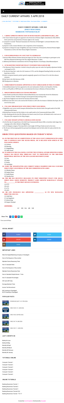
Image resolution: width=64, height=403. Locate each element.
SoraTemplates (28, 401)
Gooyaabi (43, 401)
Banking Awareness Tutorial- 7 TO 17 (12, 393)
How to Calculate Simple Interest (10, 274)
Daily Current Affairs (25, 21)
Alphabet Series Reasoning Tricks (11, 261)
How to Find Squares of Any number (11, 258)
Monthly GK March (7, 347)
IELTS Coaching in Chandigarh (10, 292)
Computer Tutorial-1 (7, 362)
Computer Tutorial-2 (7, 364)
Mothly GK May (6, 343)
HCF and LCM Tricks (7, 281)
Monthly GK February (7, 350)
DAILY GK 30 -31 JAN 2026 (17, 308)
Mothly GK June (6, 340)
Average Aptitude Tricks (8, 284)
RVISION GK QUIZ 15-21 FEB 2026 (19, 301)
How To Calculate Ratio (8, 264)
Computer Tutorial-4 (7, 369)
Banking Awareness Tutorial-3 (10, 389)
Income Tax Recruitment (8, 287)
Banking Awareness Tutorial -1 (10, 384)
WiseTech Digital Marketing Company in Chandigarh (15, 255)
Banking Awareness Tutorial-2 (10, 386)
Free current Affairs (35, 21)
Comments (44, 21)
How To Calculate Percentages (10, 277)
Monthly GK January (7, 352)
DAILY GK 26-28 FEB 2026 (16, 314)
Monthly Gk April (6, 345)
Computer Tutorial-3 (7, 367)
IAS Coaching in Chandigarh (9, 290)
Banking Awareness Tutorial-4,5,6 (11, 391)
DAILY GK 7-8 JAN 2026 (16, 321)
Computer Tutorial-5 (7, 372)
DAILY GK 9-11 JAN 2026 (16, 328)
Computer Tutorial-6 (7, 374)
